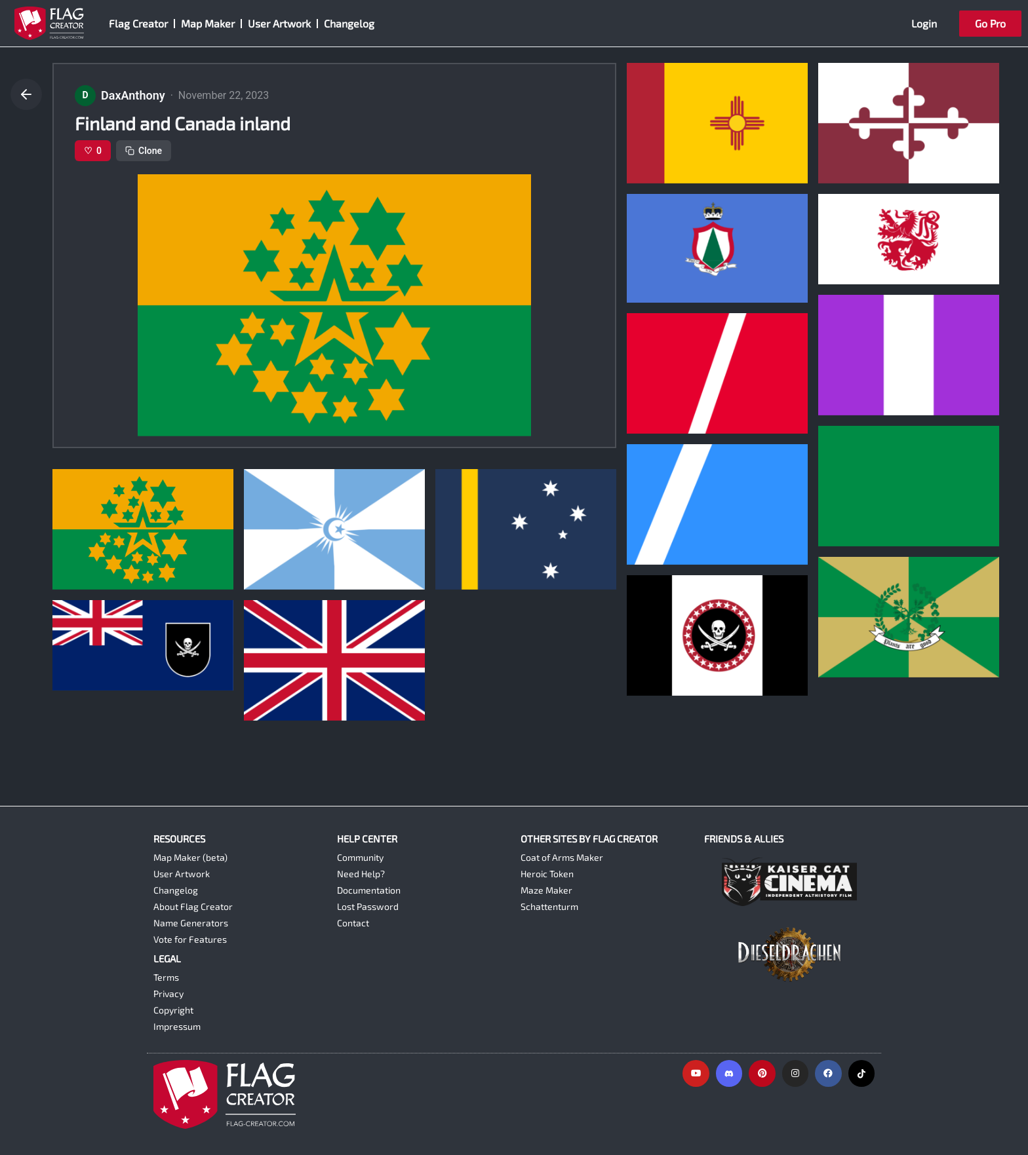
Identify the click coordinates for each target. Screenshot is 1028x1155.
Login (924, 23)
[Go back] (26, 94)
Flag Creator (138, 23)
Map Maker (208, 23)
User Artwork (279, 23)
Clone (143, 150)
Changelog (349, 23)
